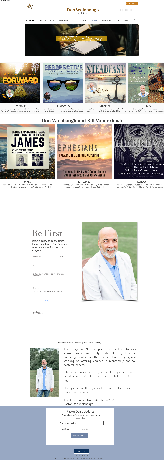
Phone (36, 288)
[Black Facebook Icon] (26, 20)
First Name (37, 256)
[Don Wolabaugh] (83, 9)
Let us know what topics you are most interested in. (48, 275)
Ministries (83, 13)
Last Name (60, 256)
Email (35, 265)
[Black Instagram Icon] (30, 20)
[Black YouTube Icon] (33, 20)
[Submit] (42, 312)
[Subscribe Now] (79, 435)
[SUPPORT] (131, 3)
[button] (135, 20)
